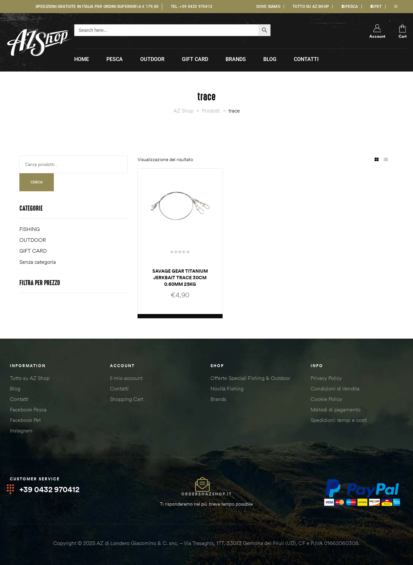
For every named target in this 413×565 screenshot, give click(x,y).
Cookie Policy (326, 399)
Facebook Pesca (28, 409)
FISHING (29, 229)
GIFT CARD (33, 250)
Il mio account (126, 378)
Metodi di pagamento (335, 409)
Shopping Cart (126, 399)
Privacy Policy (326, 378)
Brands (218, 399)
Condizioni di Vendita (335, 388)
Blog (15, 388)
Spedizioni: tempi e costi (339, 420)
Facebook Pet (25, 420)
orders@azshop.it (206, 494)
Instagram (21, 430)
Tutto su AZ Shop (30, 378)
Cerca (37, 182)
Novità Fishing (227, 388)
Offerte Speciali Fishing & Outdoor (250, 378)
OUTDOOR (32, 240)
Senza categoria (37, 262)
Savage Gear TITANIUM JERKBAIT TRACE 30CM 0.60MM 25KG (180, 277)
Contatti (19, 399)
